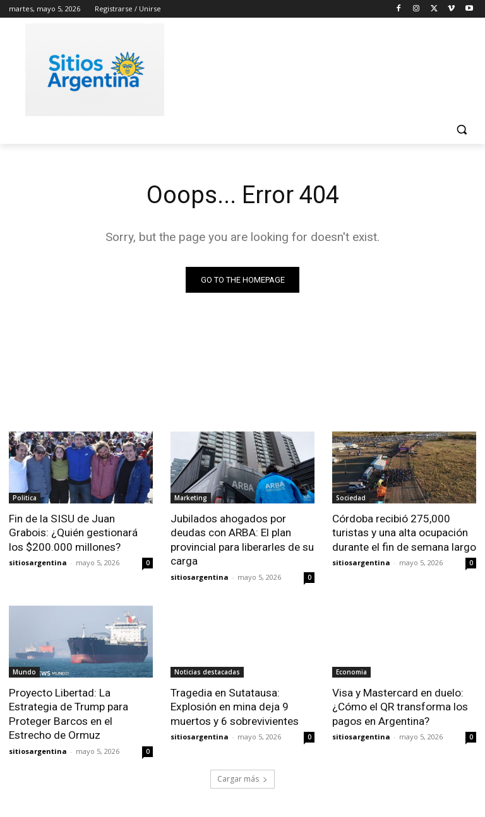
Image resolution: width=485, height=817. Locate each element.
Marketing (190, 497)
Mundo (24, 670)
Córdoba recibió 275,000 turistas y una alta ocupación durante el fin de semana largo (404, 532)
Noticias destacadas (207, 670)
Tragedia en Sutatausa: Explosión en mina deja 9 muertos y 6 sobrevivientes (235, 705)
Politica (25, 497)
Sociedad (351, 497)
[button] (461, 129)
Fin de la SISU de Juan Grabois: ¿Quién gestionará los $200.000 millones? (73, 532)
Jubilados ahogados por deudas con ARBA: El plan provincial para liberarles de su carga (242, 539)
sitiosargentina (38, 562)
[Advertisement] (328, 67)
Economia (351, 670)
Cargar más (242, 777)
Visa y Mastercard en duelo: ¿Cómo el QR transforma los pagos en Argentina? (400, 705)
